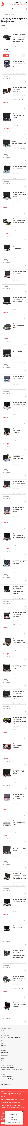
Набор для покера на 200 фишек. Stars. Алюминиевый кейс (19, 535)
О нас (2, 1030)
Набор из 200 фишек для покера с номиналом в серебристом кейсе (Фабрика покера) (19, 954)
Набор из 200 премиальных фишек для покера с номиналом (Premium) (19, 876)
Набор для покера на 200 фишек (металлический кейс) (19, 141)
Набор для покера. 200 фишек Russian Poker (19, 822)
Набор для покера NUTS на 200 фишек (19, 482)
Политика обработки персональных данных (12, 1069)
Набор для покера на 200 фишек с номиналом (19, 273)
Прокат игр (3, 1058)
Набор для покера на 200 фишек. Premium (19, 403)
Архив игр (3, 1045)
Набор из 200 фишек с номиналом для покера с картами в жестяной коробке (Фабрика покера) (19, 37)
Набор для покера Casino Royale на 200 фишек (19, 848)
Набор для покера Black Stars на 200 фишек (18, 115)
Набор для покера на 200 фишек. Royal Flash (19, 666)
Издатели (3, 1048)
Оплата (2, 1060)
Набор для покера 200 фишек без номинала (18, 745)
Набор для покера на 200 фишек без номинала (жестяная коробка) (19, 720)
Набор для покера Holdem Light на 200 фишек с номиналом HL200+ (19, 64)
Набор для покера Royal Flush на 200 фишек (18, 771)
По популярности (11, 29)
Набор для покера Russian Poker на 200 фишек (19, 194)
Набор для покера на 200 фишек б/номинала (19, 614)
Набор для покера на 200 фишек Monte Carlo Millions (19, 246)
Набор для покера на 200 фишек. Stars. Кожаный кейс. (19, 299)
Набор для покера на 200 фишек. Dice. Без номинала (19, 561)
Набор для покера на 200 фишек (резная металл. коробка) (19, 220)
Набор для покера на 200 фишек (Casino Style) (19, 325)
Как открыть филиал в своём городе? (10, 1037)
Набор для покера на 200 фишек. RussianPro (19, 430)
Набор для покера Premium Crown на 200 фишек (18, 796)
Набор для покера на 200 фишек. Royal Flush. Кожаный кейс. (19, 640)
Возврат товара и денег (7, 1065)
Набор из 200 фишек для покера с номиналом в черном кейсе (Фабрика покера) (19, 590)
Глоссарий (3, 1050)
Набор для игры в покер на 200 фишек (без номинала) (19, 978)
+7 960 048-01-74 (20, 3)
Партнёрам (3, 1033)
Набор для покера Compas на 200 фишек (18, 509)
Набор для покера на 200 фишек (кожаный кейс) (19, 89)
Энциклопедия (4, 1052)
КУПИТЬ (6, 55)
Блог (2, 1043)
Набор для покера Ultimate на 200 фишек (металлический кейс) (18, 695)
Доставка (3, 1062)
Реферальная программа (7, 1067)
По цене (3, 28)
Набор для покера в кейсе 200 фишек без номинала (19, 1004)
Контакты (3, 1072)
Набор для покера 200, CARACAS (18, 926)
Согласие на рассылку (6, 1076)
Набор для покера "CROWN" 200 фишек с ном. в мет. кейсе (19, 456)
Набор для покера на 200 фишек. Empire (19, 167)
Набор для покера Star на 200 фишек (18, 377)
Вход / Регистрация (6, 1084)
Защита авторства (5, 1035)
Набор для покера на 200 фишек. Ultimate (19, 900)
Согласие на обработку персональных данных (13, 1079)
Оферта (3, 1074)
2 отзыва (23, 95)
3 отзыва (22, 148)
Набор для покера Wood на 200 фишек (19, 351)
